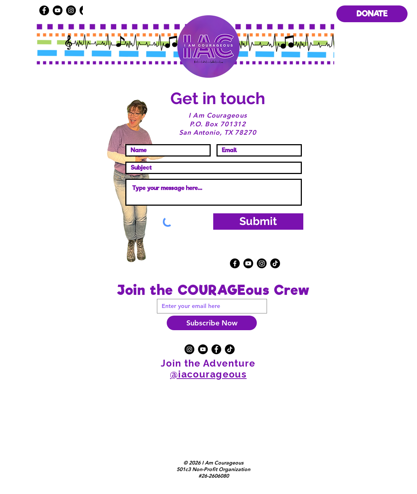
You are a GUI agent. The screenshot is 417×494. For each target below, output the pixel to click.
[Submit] (258, 221)
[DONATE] (372, 13)
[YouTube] (57, 10)
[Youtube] (248, 263)
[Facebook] (44, 10)
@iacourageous (208, 374)
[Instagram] (262, 263)
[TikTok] (275, 263)
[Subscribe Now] (212, 323)
